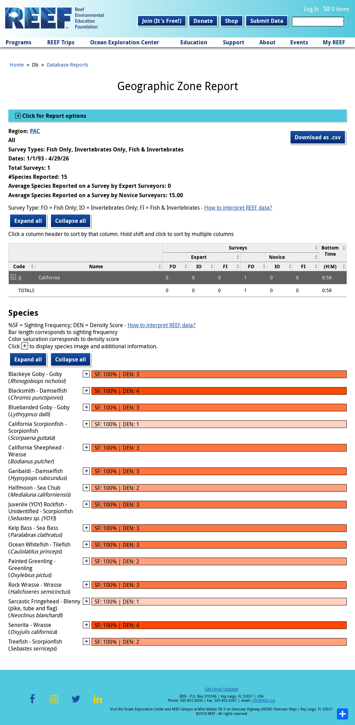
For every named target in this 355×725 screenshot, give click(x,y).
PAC (35, 131)
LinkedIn (97, 703)
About (267, 42)
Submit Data (266, 21)
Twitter (76, 703)
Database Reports (67, 64)
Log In (311, 9)
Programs (19, 42)
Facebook (32, 703)
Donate (203, 21)
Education (193, 42)
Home (17, 64)
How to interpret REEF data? (238, 207)
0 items (340, 9)
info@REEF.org (263, 700)
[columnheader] (240, 247)
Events (299, 42)
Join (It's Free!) (161, 21)
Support (233, 42)
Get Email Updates (221, 689)
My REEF (334, 42)
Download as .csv (318, 137)
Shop (231, 21)
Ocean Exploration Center (124, 42)
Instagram (54, 703)
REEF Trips (61, 42)
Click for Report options (53, 116)
